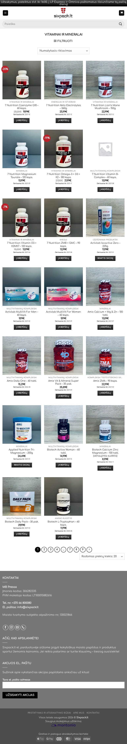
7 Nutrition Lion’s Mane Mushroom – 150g (105, 107)
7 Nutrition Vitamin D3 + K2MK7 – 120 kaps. (21, 244)
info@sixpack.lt (27, 607)
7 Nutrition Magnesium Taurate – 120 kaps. (21, 176)
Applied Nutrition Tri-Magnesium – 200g (22, 451)
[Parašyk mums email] (17, 627)
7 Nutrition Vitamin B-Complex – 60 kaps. (105, 176)
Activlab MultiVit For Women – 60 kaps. (63, 313)
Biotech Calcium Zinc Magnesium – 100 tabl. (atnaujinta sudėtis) (105, 452)
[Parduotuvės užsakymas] (63, 50)
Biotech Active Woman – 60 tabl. (63, 451)
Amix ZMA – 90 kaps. (105, 380)
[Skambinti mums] (23, 627)
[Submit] (120, 24)
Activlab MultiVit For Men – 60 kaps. (21, 313)
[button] (5, 13)
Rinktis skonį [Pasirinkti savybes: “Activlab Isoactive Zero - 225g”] (105, 258)
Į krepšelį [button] (21, 120)
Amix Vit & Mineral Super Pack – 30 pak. (63, 382)
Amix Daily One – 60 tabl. (22, 380)
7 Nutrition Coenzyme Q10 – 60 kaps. (21, 107)
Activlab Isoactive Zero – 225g (105, 244)
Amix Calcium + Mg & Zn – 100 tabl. (105, 313)
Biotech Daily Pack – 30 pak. (22, 521)
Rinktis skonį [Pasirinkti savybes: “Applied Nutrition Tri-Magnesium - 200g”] (22, 465)
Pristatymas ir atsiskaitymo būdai (49, 713)
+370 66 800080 (21, 603)
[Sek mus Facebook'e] (5, 627)
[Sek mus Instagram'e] (11, 627)
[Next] (89, 549)
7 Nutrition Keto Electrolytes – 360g (63, 107)
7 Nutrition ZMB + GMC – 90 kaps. (63, 244)
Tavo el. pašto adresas (63, 684)
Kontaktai (93, 713)
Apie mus (78, 713)
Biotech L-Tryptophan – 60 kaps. (63, 523)
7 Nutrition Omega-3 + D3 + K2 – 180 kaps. (63, 176)
